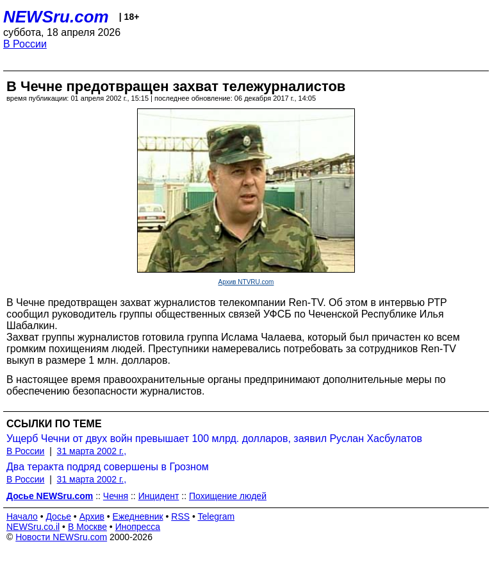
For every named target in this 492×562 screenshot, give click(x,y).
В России (25, 43)
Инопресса (138, 527)
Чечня (115, 496)
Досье (58, 516)
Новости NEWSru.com (61, 537)
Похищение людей (227, 496)
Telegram (216, 516)
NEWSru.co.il (33, 527)
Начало (22, 516)
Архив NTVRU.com (246, 281)
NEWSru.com (56, 16)
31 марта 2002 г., (92, 451)
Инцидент (158, 496)
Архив (91, 516)
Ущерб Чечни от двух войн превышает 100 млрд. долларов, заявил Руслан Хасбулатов (214, 438)
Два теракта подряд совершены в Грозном (107, 466)
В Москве (87, 527)
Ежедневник (138, 516)
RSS (180, 516)
